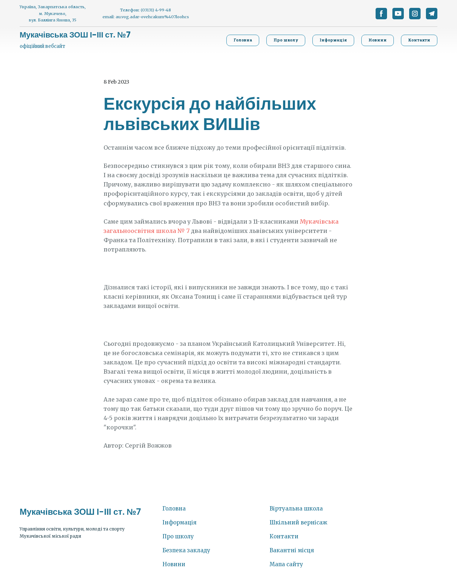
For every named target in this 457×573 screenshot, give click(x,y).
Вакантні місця (292, 550)
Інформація (179, 522)
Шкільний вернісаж (298, 522)
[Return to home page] (75, 35)
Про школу (178, 536)
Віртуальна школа (296, 508)
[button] (381, 13)
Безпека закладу (186, 550)
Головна (174, 508)
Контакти (284, 536)
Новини (173, 564)
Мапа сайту (286, 564)
